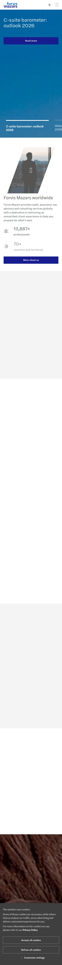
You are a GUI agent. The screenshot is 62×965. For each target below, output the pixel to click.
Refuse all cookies (31, 949)
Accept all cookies (31, 940)
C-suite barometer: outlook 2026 (25, 22)
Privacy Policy (30, 930)
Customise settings (32, 957)
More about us (31, 263)
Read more (31, 40)
